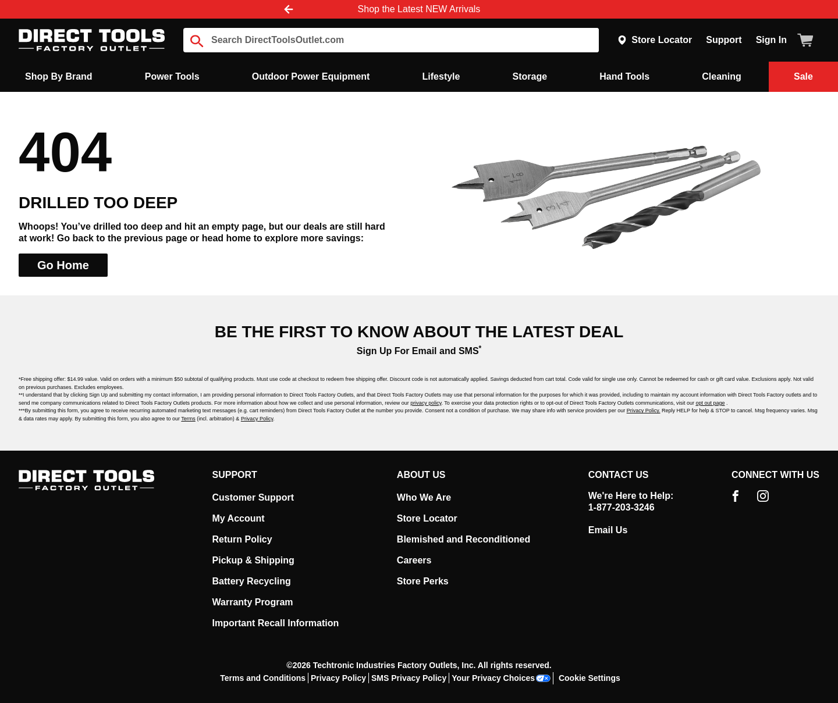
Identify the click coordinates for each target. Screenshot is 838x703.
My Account (238, 518)
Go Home (63, 265)
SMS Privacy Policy (408, 678)
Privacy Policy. (644, 410)
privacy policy (425, 403)
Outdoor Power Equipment (311, 76)
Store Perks (423, 581)
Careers (414, 560)
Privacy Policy (257, 419)
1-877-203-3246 (621, 507)
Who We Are (424, 497)
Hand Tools (624, 76)
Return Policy (242, 539)
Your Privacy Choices (501, 678)
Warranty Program (252, 602)
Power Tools (172, 76)
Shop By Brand (59, 76)
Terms (188, 419)
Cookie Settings (589, 678)
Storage (530, 76)
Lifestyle (441, 76)
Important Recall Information (275, 623)
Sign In (771, 40)
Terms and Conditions (263, 678)
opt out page (710, 403)
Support (723, 40)
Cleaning (721, 76)
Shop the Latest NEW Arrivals (419, 9)
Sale (803, 76)
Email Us (608, 530)
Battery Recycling (251, 581)
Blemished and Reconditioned (463, 539)
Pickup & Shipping (253, 560)
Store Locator (654, 40)
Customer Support (253, 497)
